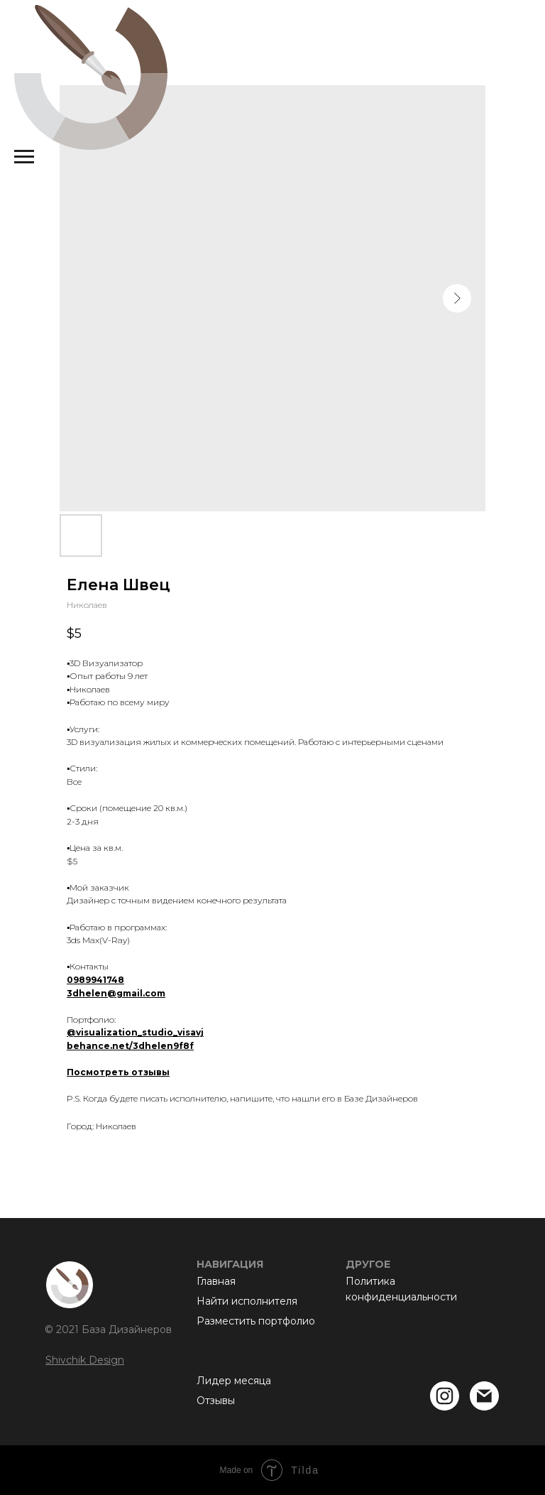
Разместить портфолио (256, 1321)
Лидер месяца (234, 1380)
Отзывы (216, 1400)
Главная (216, 1281)
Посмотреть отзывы (118, 1072)
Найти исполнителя (247, 1301)
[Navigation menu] (24, 157)
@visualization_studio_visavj (135, 1032)
